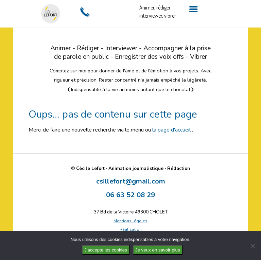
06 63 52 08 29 (130, 194)
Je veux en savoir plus (157, 250)
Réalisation (131, 229)
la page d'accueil (172, 130)
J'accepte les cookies (105, 250)
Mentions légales (130, 221)
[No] (252, 245)
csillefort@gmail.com (130, 181)
